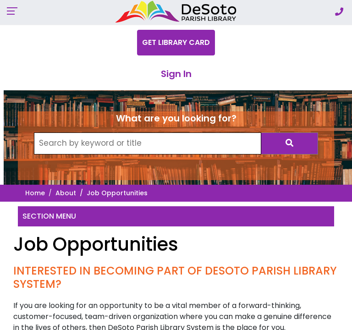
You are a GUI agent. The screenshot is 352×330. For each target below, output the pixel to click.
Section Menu (49, 216)
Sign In (176, 73)
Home (35, 193)
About (65, 193)
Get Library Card (176, 42)
